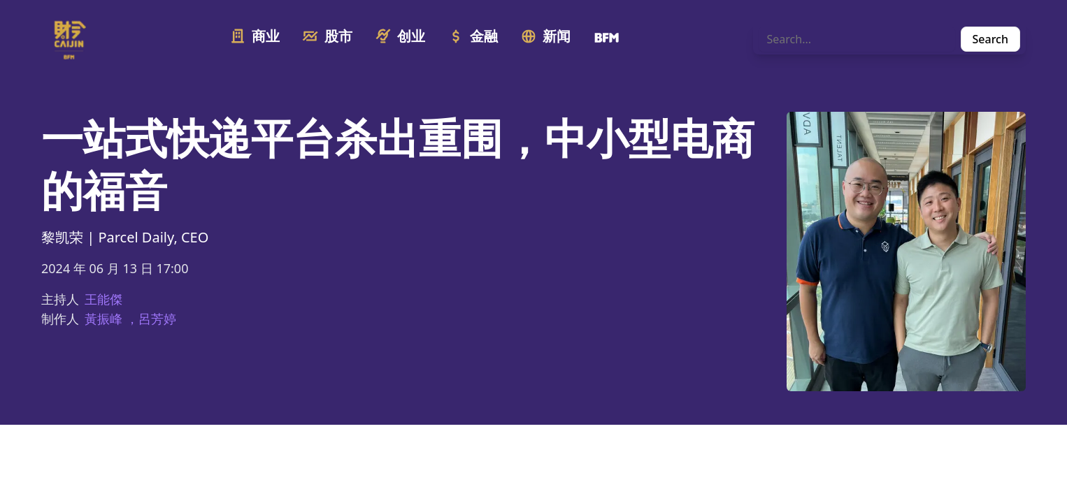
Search (990, 39)
